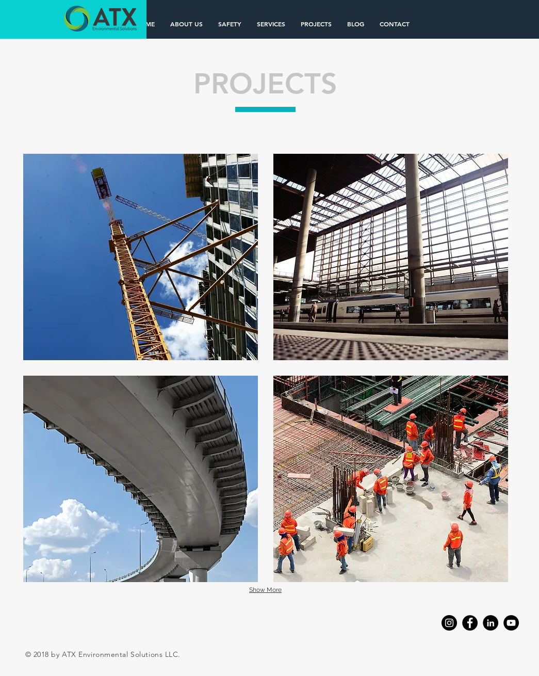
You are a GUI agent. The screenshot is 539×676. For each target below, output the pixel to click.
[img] (140, 257)
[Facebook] (470, 623)
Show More (265, 589)
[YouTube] (511, 623)
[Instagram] (449, 623)
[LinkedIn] (490, 623)
